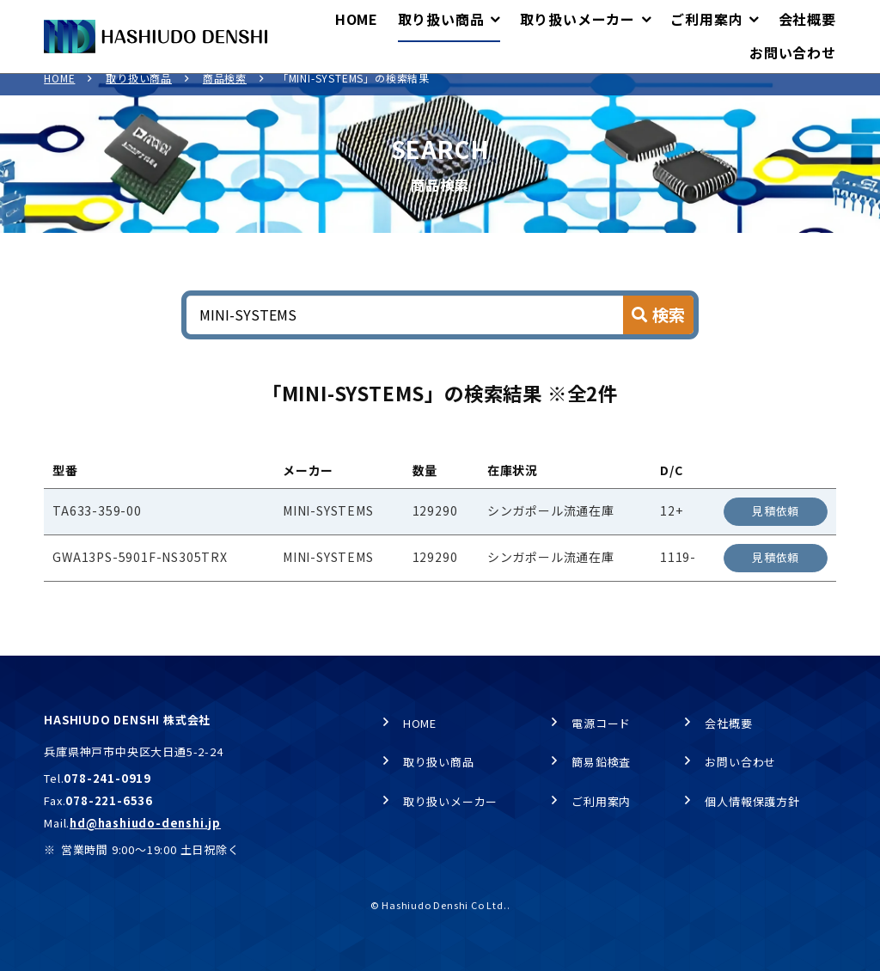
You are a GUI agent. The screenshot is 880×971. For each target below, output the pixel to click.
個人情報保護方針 (752, 802)
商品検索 (225, 90)
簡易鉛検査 (601, 762)
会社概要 (728, 724)
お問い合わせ (740, 762)
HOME (59, 90)
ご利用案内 (601, 802)
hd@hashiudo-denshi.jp (145, 823)
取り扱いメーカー (450, 802)
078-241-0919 (107, 779)
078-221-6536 (109, 801)
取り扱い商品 (139, 90)
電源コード (601, 724)
